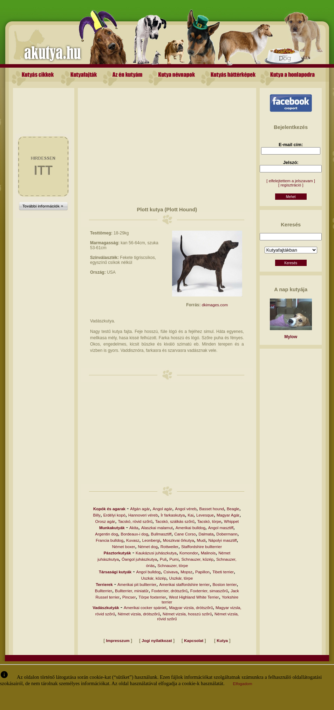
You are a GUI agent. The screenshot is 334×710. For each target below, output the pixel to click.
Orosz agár (105, 521)
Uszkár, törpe (181, 578)
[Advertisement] (43, 104)
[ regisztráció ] (291, 185)
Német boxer (123, 547)
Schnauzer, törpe (172, 566)
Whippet (231, 521)
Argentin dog (106, 534)
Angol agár (162, 509)
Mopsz (186, 572)
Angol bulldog (148, 572)
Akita (133, 528)
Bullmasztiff (161, 534)
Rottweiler (169, 547)
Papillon (202, 572)
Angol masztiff (220, 528)
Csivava (170, 572)
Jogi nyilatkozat (157, 641)
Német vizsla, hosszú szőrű (187, 614)
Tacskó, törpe (209, 521)
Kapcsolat (193, 641)
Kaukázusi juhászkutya (156, 553)
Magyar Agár (228, 515)
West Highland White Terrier (194, 597)
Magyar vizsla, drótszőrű (191, 608)
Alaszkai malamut (157, 528)
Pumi (173, 559)
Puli (163, 559)
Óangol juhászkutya (139, 559)
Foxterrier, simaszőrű (209, 591)
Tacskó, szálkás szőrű (175, 521)
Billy (97, 515)
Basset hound (211, 509)
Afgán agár (140, 509)
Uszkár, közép (153, 578)
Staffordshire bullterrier (201, 547)
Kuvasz (132, 540)
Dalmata (206, 534)
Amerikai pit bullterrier (136, 584)
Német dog (148, 547)
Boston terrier (224, 584)
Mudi (201, 540)
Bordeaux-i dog (134, 534)
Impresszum (118, 641)
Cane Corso (185, 534)
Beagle (233, 509)
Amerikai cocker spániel (145, 608)
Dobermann (226, 534)
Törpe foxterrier (152, 597)
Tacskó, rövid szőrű (135, 521)
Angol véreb (185, 509)
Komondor (188, 553)
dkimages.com (215, 305)
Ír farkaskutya (173, 515)
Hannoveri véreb (143, 515)
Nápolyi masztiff (223, 540)
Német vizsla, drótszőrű (139, 614)
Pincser (129, 597)
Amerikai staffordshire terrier (184, 584)
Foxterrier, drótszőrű (169, 591)
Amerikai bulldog (190, 528)
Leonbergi (151, 540)
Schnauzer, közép (197, 559)
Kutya (222, 641)
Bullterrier (103, 591)
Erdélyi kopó (114, 515)
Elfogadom (242, 684)
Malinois (208, 553)
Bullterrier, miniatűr (132, 591)
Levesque (205, 515)
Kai (190, 515)
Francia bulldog (109, 540)
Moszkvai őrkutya (178, 540)
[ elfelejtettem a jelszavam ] (290, 181)
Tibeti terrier (223, 572)
